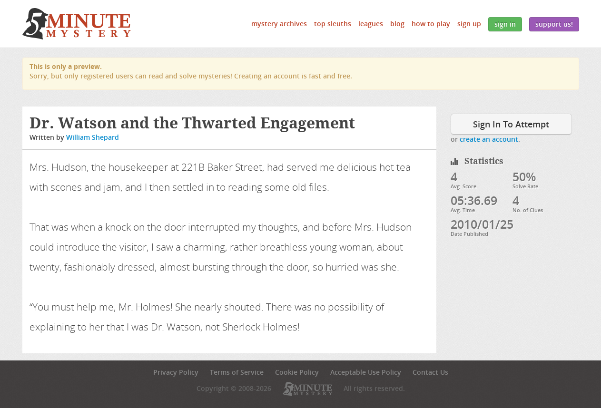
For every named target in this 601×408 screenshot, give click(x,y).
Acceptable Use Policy (365, 372)
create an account (489, 139)
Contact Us (430, 372)
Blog (397, 23)
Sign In (505, 24)
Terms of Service (237, 372)
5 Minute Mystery (76, 24)
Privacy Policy (175, 372)
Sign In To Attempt (511, 124)
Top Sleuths (332, 23)
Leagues (370, 23)
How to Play (431, 23)
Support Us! (554, 24)
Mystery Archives (279, 23)
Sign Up (469, 23)
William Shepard (92, 137)
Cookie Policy (297, 372)
